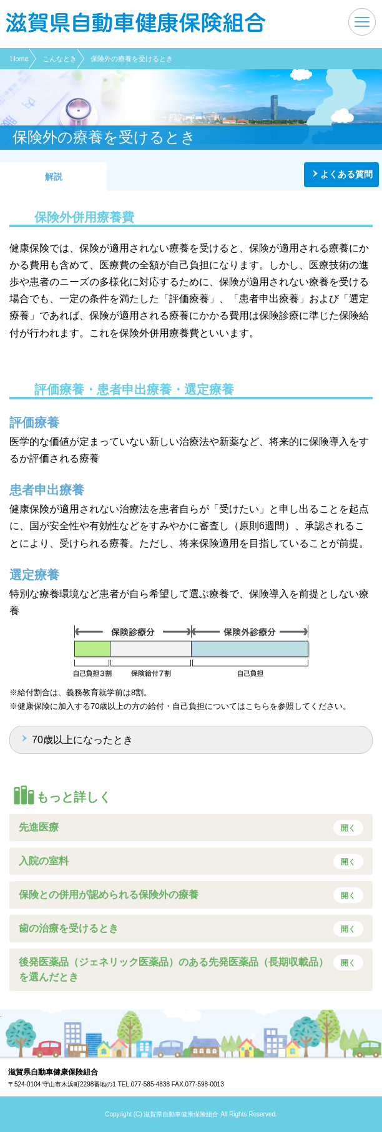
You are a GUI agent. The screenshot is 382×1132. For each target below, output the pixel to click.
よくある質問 (346, 174)
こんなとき (59, 58)
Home (20, 58)
